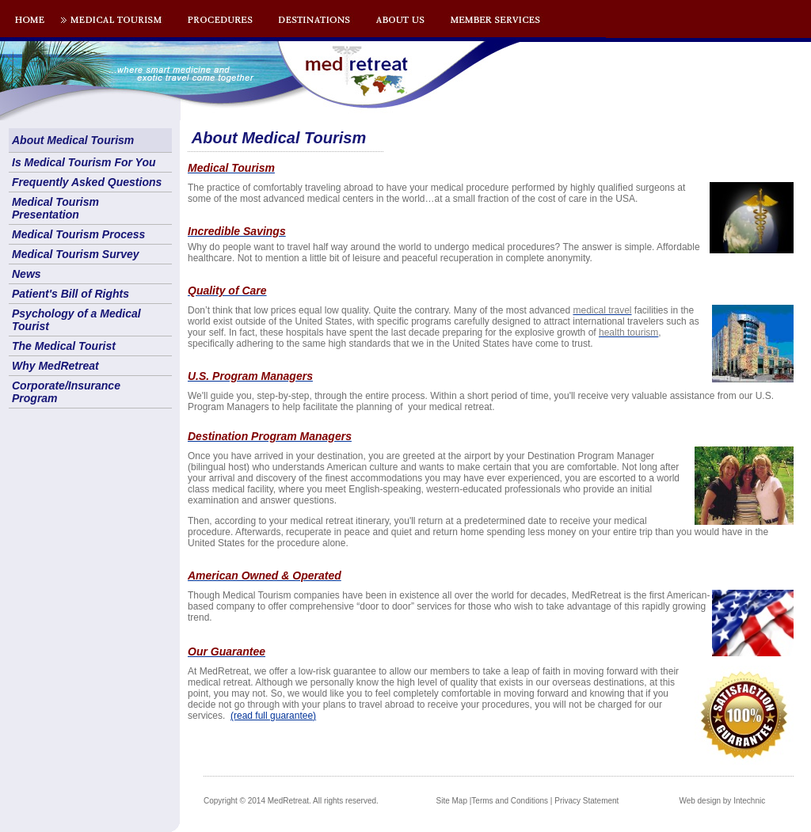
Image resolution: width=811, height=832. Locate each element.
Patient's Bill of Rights (70, 293)
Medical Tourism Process (78, 234)
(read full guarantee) (273, 715)
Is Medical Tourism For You (84, 162)
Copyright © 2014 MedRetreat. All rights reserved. (291, 800)
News (26, 274)
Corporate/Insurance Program (66, 392)
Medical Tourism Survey (75, 254)
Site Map (451, 800)
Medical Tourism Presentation (55, 208)
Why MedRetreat (55, 365)
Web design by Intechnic (722, 800)
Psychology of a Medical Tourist (76, 319)
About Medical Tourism (73, 140)
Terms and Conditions (509, 800)
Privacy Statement (586, 800)
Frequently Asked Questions (87, 182)
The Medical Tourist (64, 346)
